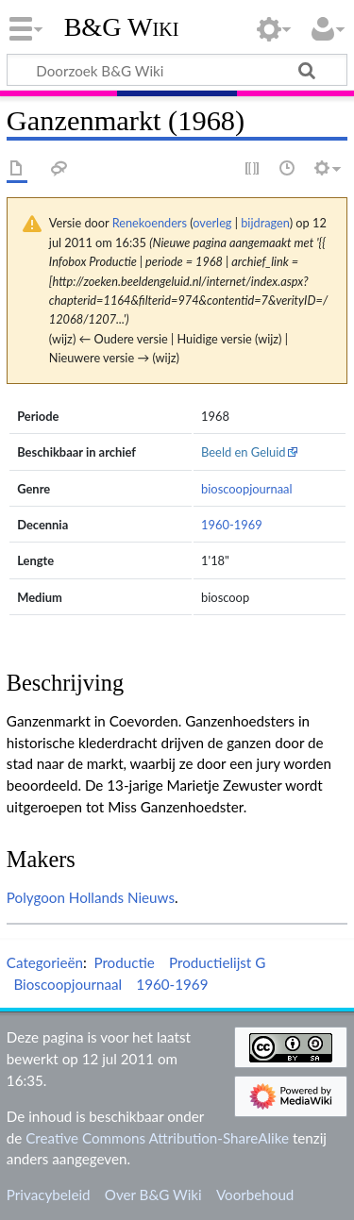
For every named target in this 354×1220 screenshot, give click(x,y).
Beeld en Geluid (243, 452)
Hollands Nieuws (122, 897)
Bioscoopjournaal (67, 984)
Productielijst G (217, 962)
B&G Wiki (121, 27)
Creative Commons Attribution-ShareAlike (157, 1137)
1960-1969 (231, 524)
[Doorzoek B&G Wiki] (177, 70)
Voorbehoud (255, 1194)
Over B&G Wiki (153, 1194)
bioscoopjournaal (247, 488)
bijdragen (265, 222)
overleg (212, 222)
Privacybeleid (49, 1194)
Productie (123, 962)
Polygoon (36, 897)
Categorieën (45, 962)
